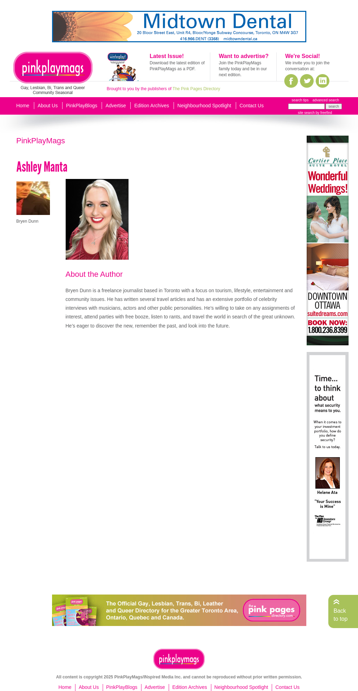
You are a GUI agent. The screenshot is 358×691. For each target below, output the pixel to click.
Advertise (115, 105)
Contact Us (252, 105)
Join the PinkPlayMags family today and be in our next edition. (243, 68)
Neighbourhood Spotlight (204, 105)
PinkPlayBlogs (81, 105)
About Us (48, 105)
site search (306, 113)
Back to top (341, 614)
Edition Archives (151, 105)
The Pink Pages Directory (196, 88)
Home (22, 105)
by (323, 113)
